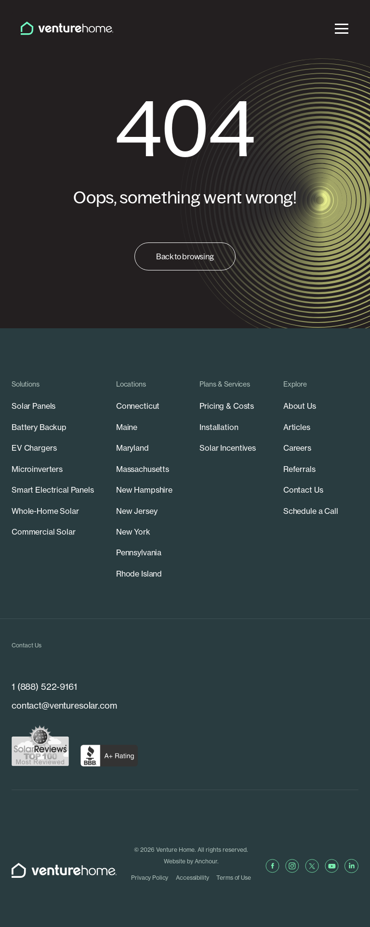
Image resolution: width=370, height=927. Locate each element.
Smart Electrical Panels (53, 490)
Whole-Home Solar (45, 511)
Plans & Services (224, 384)
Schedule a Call (310, 511)
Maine (126, 427)
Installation (218, 427)
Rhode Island (139, 573)
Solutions (26, 384)
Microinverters (37, 469)
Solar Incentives (227, 448)
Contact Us (303, 490)
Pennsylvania (138, 552)
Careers (297, 448)
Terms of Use (233, 877)
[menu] (341, 28)
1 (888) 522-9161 (44, 686)
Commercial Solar (44, 532)
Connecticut (137, 406)
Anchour (206, 861)
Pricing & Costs (226, 406)
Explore (295, 384)
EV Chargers (34, 448)
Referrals (299, 469)
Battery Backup (39, 427)
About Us (299, 406)
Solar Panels (33, 406)
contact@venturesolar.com (64, 705)
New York (133, 532)
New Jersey (137, 511)
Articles (296, 427)
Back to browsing (185, 256)
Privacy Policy (149, 877)
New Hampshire (144, 490)
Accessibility (192, 877)
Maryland (132, 448)
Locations (131, 384)
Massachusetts (142, 469)
